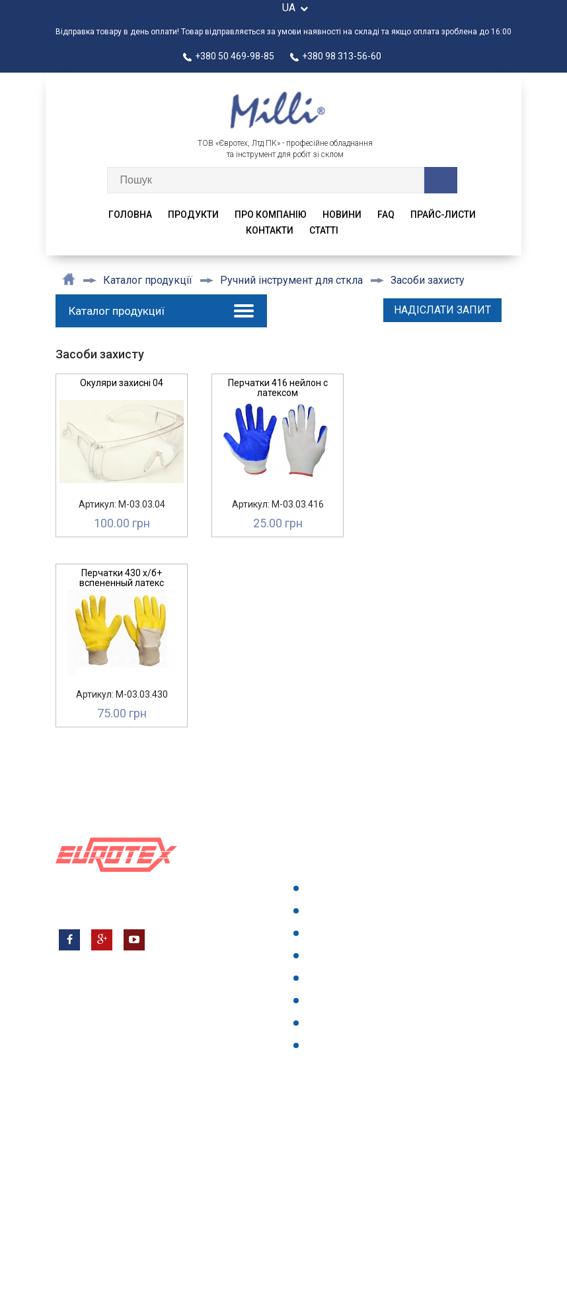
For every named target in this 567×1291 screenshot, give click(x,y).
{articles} (327, 1045)
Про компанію (271, 214)
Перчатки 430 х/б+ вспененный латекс (121, 578)
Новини (341, 214)
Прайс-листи (443, 214)
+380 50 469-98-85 (228, 56)
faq (386, 214)
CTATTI (323, 230)
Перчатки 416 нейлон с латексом (278, 388)
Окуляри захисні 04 (121, 383)
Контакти (269, 230)
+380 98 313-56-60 (335, 56)
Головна (130, 214)
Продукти (193, 214)
